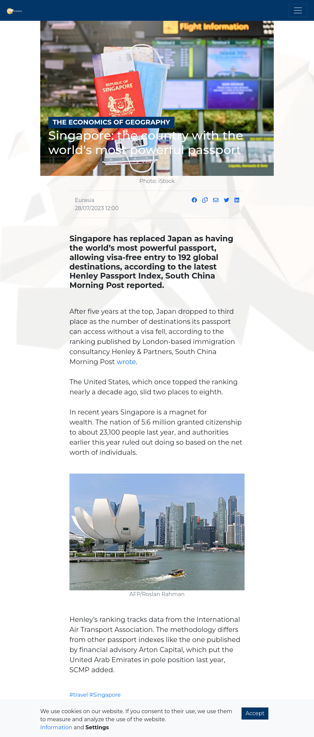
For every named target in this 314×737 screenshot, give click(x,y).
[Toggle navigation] (298, 10)
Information (56, 727)
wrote (126, 362)
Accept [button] (255, 713)
